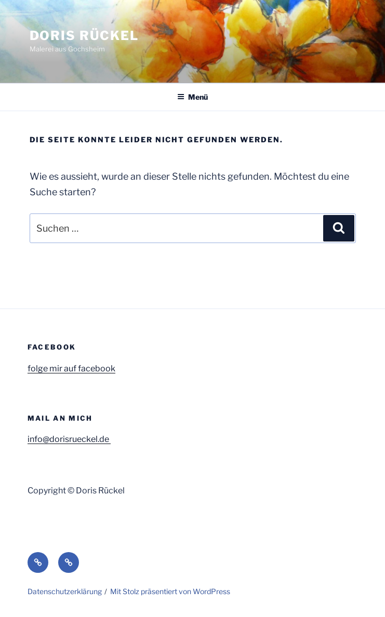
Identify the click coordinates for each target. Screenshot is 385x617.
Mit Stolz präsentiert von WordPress (170, 591)
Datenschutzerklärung (65, 591)
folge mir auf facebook (71, 368)
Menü (192, 96)
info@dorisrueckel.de (69, 439)
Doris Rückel (84, 35)
